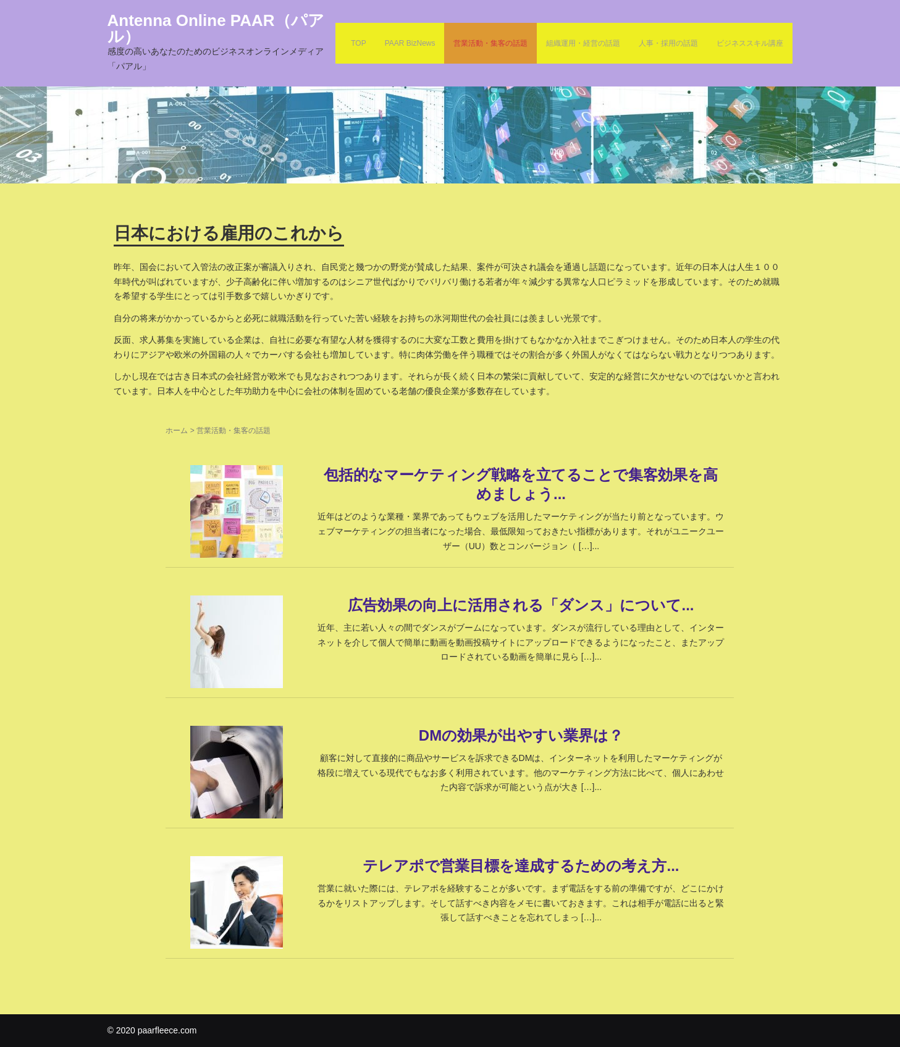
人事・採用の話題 (668, 43)
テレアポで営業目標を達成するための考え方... (521, 865)
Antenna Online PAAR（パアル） (215, 28)
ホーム (177, 430)
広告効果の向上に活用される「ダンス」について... (521, 605)
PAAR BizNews (410, 43)
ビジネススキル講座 (750, 43)
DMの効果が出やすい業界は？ (521, 735)
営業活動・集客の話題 (490, 43)
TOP (358, 43)
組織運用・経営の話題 (583, 43)
